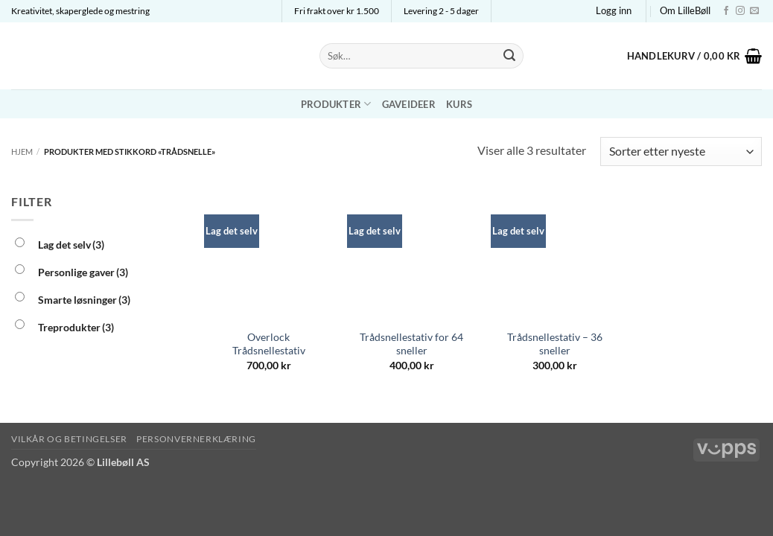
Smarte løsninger (84, 299)
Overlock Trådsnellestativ (268, 344)
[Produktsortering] (681, 151)
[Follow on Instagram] (740, 11)
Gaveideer (409, 104)
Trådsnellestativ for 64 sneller (411, 344)
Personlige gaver (83, 272)
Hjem (22, 151)
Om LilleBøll (685, 10)
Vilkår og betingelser (69, 438)
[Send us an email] (754, 11)
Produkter (336, 104)
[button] (614, 10)
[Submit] (509, 55)
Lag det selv (71, 244)
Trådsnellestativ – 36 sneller (554, 344)
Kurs (459, 104)
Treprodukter (76, 327)
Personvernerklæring (196, 438)
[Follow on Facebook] (726, 11)
